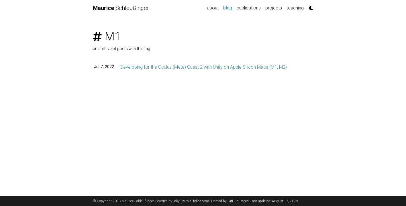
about (213, 8)
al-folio (194, 201)
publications (249, 8)
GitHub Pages (238, 201)
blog (228, 7)
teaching (295, 8)
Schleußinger (121, 8)
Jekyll (177, 201)
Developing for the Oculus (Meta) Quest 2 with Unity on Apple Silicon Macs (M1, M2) (203, 67)
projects (273, 8)
